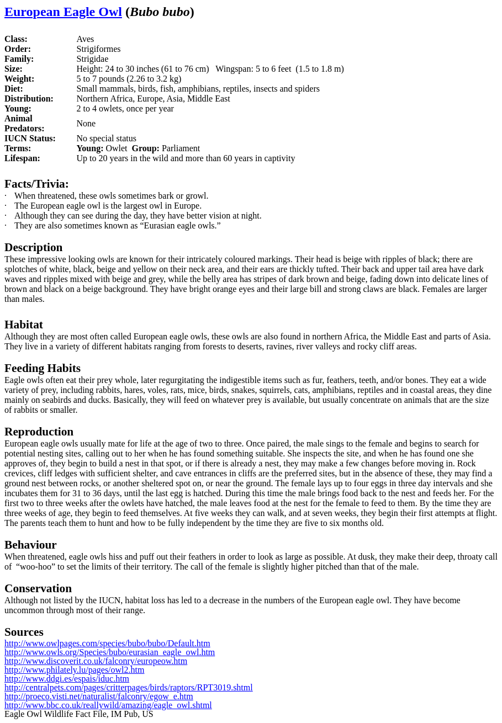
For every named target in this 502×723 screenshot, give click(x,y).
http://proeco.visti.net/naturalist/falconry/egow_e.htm (98, 696)
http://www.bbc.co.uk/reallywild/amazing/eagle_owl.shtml (108, 705)
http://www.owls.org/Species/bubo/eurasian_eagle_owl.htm (109, 652)
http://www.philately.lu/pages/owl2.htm (74, 669)
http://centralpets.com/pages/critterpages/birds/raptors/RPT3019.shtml (128, 687)
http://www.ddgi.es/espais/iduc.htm (66, 678)
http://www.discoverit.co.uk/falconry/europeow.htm (95, 661)
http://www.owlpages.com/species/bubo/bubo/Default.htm (107, 643)
